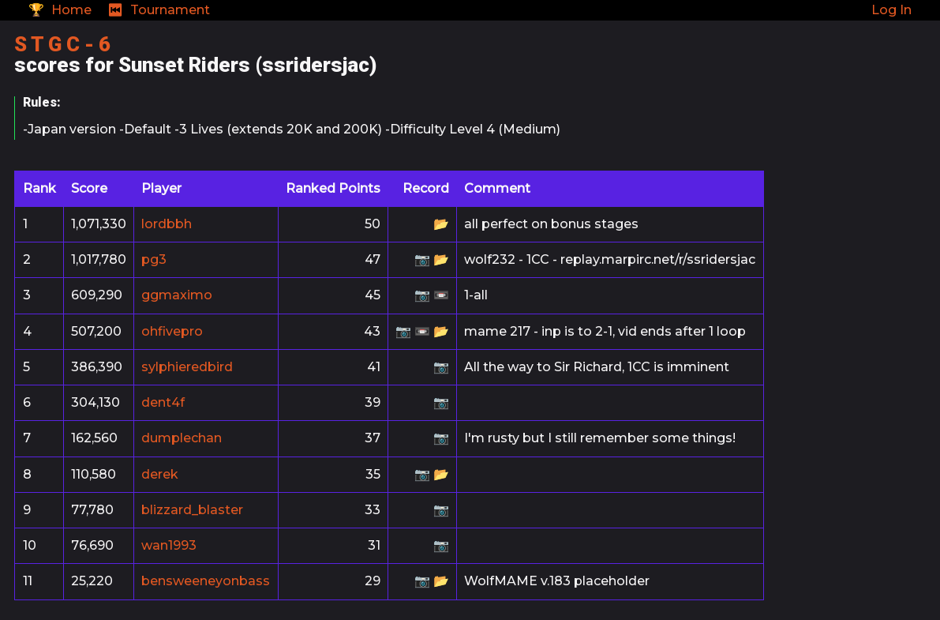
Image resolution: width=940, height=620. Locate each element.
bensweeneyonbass (205, 580)
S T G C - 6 (62, 44)
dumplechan (181, 437)
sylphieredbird (187, 366)
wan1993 (169, 545)
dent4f (163, 402)
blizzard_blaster (192, 509)
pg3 (154, 259)
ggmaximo (176, 294)
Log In (891, 9)
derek (159, 474)
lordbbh (166, 223)
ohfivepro (172, 331)
